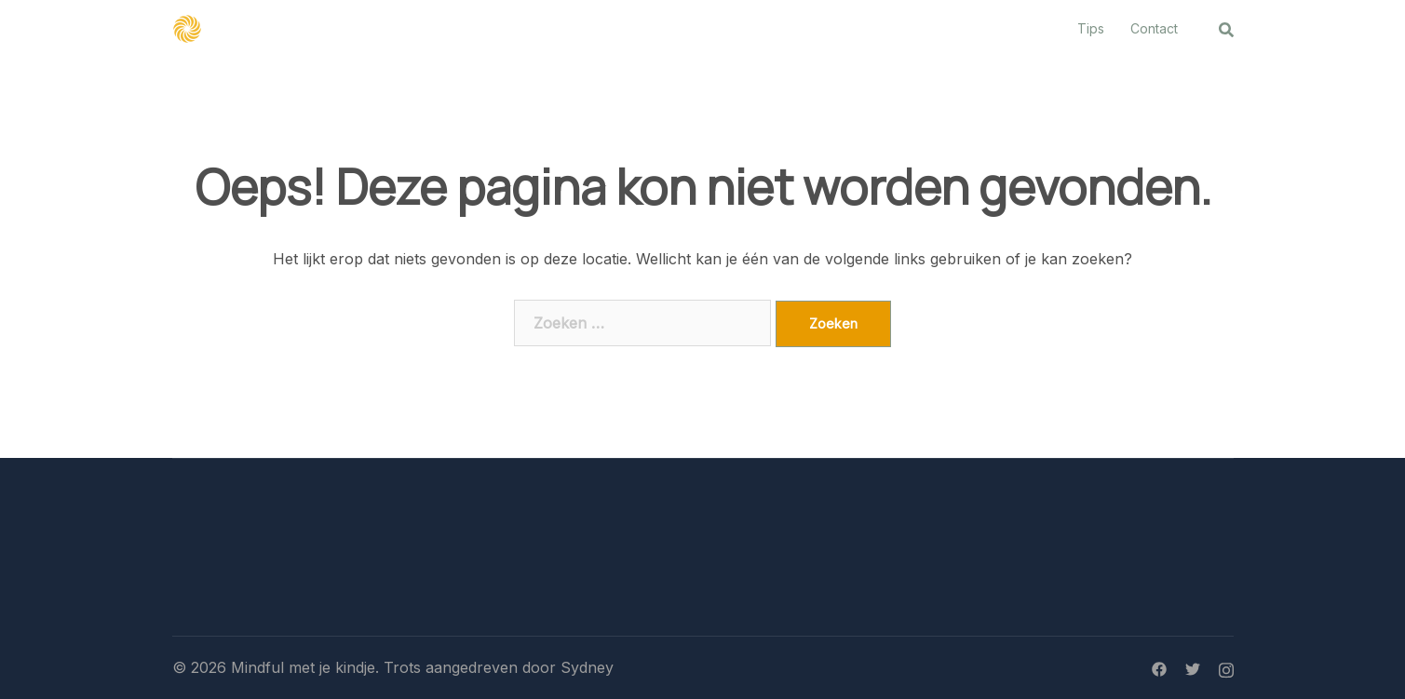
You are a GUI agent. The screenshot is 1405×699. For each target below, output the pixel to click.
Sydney (587, 667)
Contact (1154, 28)
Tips (1090, 28)
